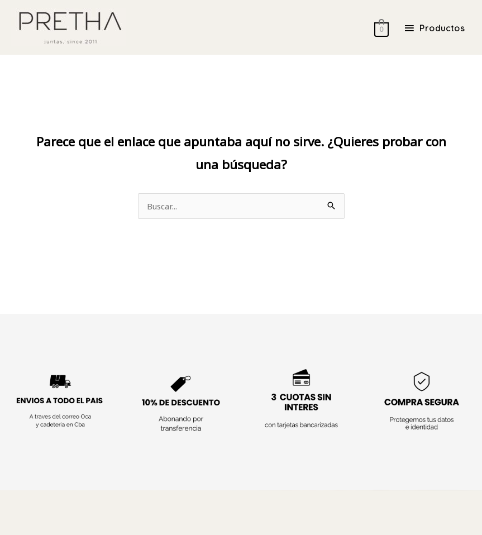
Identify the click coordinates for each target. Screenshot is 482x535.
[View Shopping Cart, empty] (377, 27)
